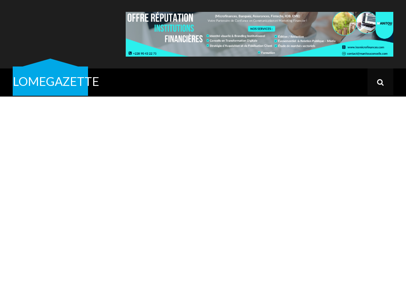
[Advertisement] (203, 156)
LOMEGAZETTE (56, 81)
